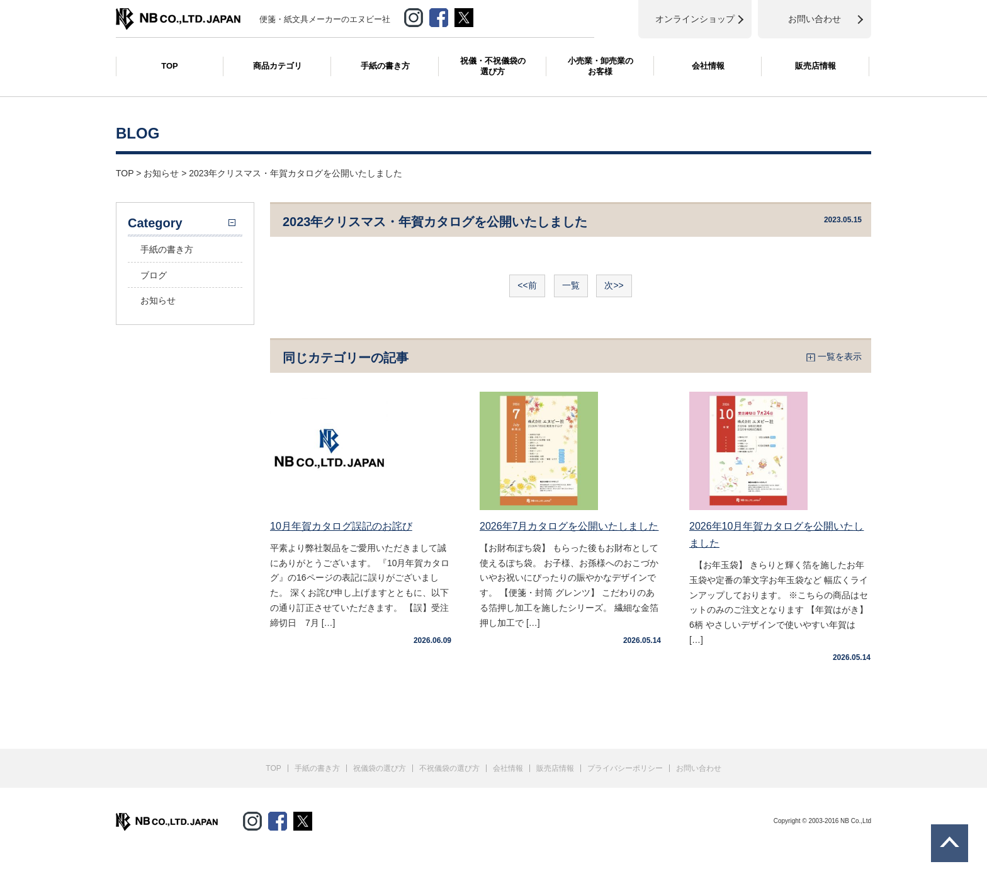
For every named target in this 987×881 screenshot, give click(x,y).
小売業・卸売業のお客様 (600, 66)
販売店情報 (815, 66)
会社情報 (708, 66)
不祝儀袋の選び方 (449, 768)
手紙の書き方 (385, 66)
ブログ (153, 275)
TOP (169, 66)
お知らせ (158, 300)
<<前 (526, 285)
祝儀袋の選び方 (379, 768)
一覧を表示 (840, 356)
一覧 (571, 285)
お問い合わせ (698, 768)
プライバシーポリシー (625, 768)
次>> (613, 285)
